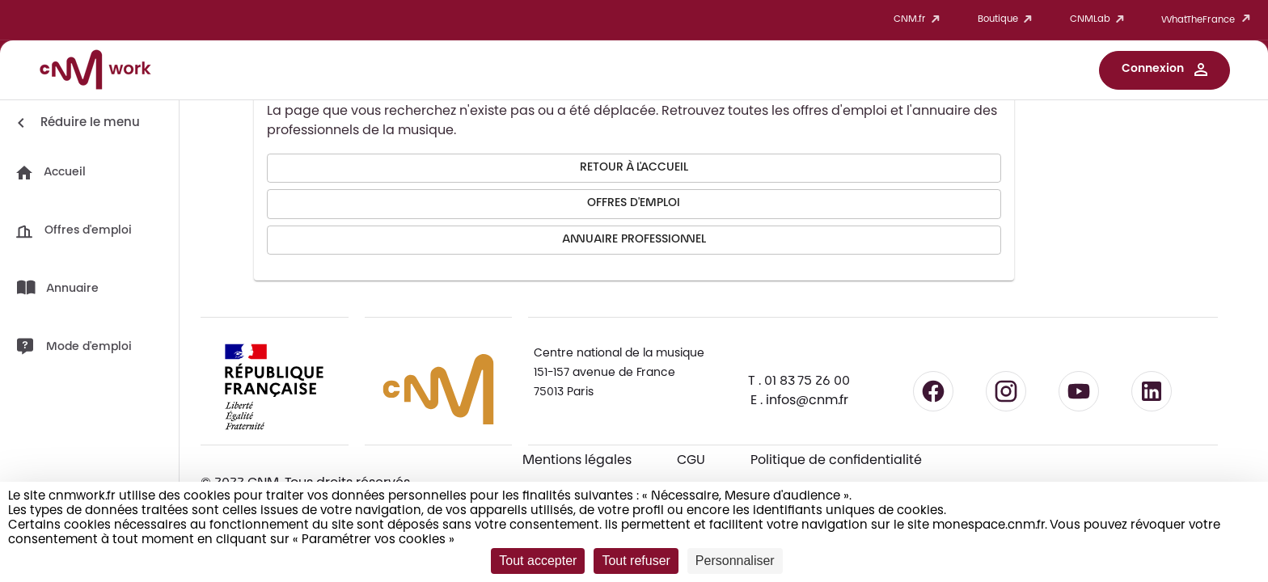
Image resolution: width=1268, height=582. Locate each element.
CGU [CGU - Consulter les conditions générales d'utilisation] (691, 460)
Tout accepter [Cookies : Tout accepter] (538, 560)
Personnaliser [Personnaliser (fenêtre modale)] (735, 560)
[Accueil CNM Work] (95, 72)
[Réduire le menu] (76, 123)
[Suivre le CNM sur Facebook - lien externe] (933, 391)
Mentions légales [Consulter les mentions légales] (577, 460)
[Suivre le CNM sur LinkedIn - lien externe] (1151, 391)
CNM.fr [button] (919, 19)
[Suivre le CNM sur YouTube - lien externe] (1079, 391)
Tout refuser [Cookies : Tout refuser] (636, 560)
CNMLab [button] (1100, 19)
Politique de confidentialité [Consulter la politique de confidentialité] (836, 460)
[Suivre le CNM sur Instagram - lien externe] (1006, 391)
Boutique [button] (1007, 19)
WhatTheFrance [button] (1208, 19)
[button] (1164, 70)
